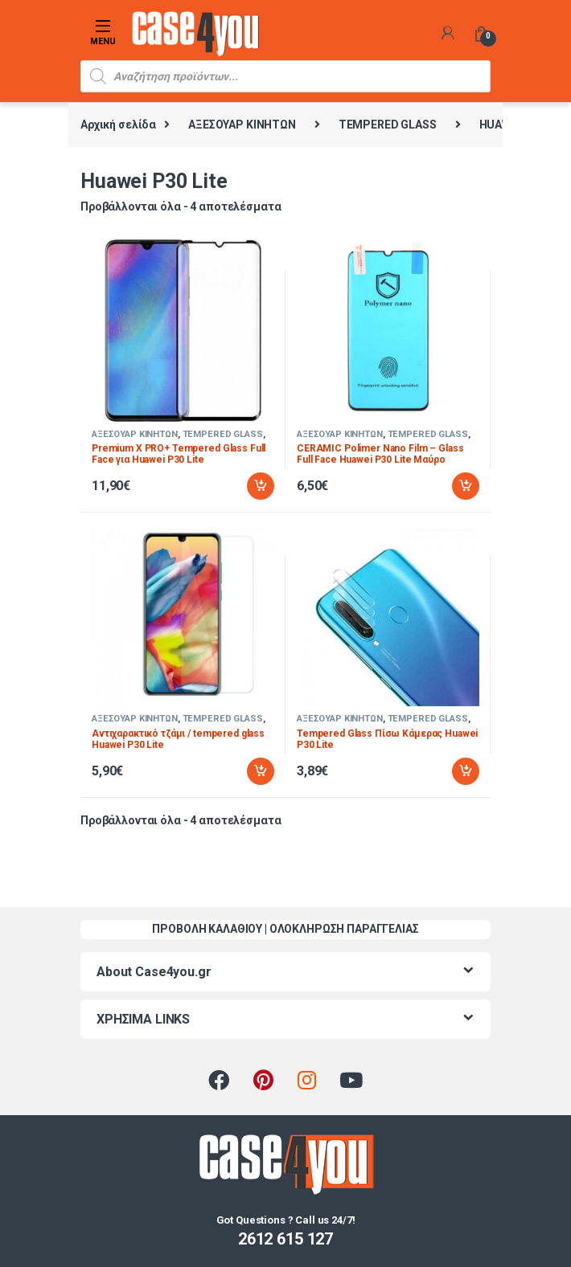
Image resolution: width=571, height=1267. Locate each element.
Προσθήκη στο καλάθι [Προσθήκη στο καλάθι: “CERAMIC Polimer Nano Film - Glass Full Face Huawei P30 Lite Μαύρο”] (465, 486)
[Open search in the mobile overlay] (285, 76)
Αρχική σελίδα (118, 124)
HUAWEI (500, 124)
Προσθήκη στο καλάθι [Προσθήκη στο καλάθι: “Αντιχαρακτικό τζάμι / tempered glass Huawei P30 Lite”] (260, 771)
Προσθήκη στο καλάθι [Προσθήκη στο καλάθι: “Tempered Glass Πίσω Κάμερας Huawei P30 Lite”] (465, 771)
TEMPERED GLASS (388, 124)
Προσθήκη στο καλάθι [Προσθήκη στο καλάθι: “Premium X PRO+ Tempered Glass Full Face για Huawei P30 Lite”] (260, 486)
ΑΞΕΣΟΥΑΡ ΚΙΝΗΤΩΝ (242, 124)
